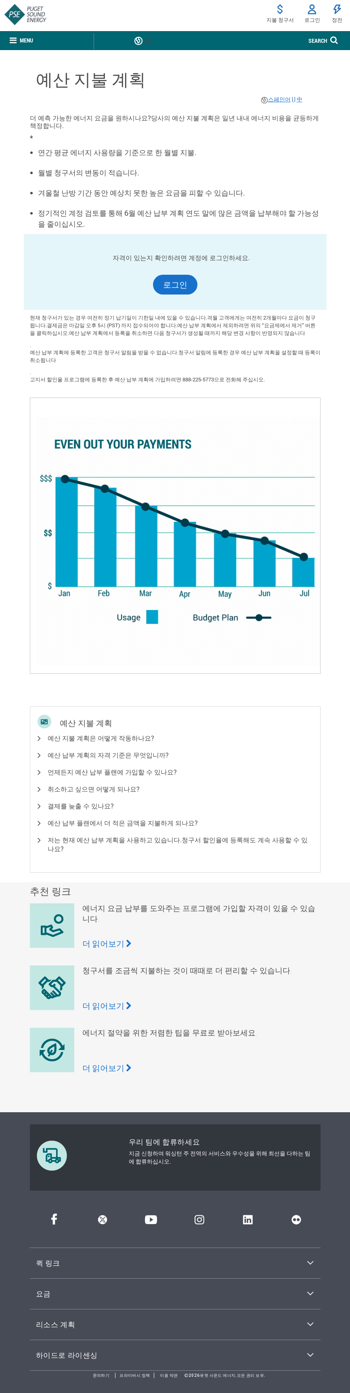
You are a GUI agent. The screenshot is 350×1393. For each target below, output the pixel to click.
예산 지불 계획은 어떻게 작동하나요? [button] (101, 738)
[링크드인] (248, 1222)
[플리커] (296, 1222)
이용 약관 (169, 1375)
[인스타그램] (199, 1222)
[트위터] (102, 1222)
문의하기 (101, 1375)
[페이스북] (54, 1222)
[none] (21, 41)
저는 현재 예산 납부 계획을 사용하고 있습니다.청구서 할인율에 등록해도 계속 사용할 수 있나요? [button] (178, 844)
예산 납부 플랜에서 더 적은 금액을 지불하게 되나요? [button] (123, 823)
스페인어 (279, 99)
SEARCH (317, 40)
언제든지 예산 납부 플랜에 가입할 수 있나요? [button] (112, 772)
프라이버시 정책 (134, 1375)
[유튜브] (151, 1222)
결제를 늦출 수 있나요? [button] (81, 806)
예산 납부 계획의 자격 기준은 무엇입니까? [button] (108, 755)
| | (294, 99)
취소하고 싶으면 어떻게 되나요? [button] (94, 789)
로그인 (175, 284)
